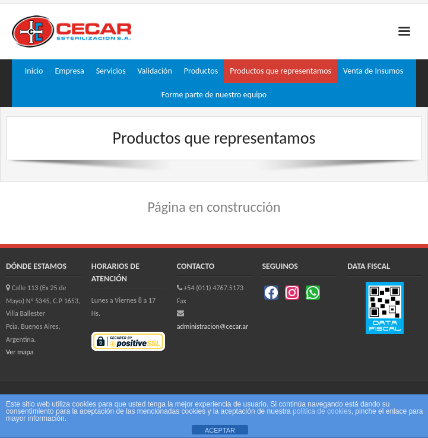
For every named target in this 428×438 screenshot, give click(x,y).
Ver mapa (19, 352)
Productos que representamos (280, 71)
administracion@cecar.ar (213, 326)
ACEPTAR (220, 430)
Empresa (69, 71)
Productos (201, 71)
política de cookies (322, 411)
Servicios (111, 71)
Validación (155, 71)
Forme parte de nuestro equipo (214, 95)
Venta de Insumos (373, 71)
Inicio (34, 71)
